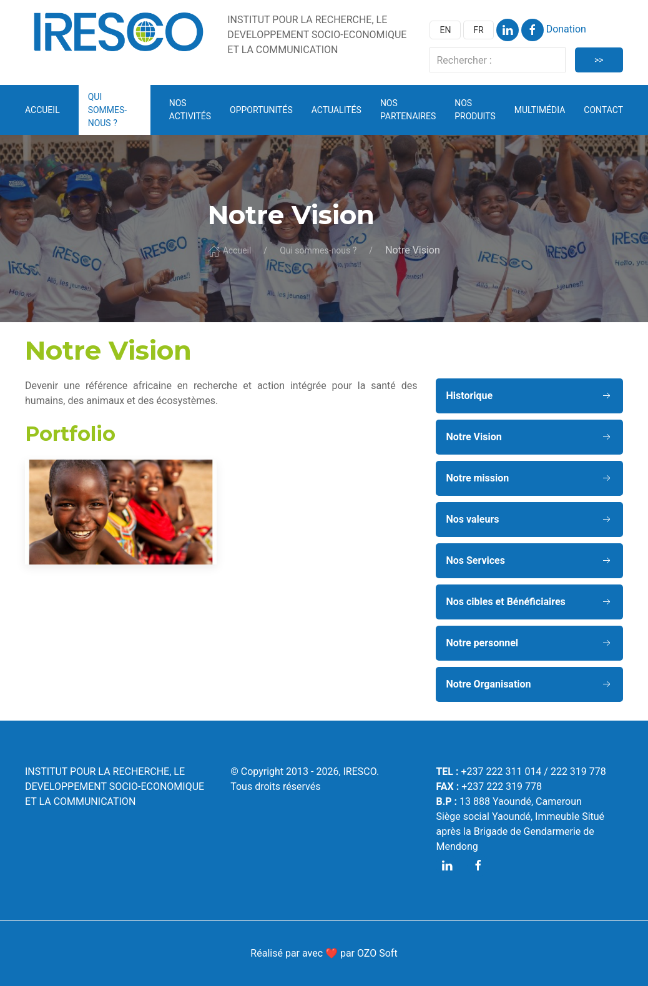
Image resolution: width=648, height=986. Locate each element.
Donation (566, 29)
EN (445, 30)
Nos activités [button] (190, 109)
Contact (603, 110)
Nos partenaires (408, 109)
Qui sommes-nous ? (318, 250)
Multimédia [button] (540, 110)
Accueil (42, 110)
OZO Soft (377, 953)
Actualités (336, 110)
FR (478, 30)
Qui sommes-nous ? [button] (107, 110)
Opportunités (261, 110)
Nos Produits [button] (475, 109)
